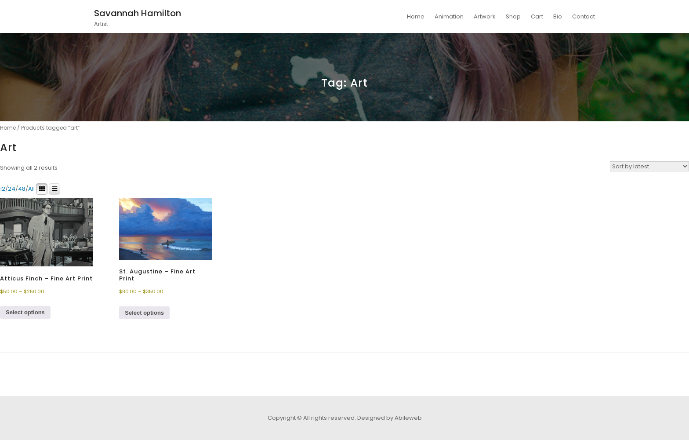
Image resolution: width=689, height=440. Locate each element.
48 (21, 189)
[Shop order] (649, 166)
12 (2, 189)
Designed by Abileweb (389, 418)
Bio (557, 16)
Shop (513, 16)
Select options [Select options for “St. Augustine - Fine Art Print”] (144, 312)
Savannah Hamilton (137, 13)
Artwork (485, 16)
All (31, 189)
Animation (449, 16)
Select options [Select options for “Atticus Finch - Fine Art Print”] (25, 312)
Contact (583, 16)
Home (415, 16)
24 (11, 189)
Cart (537, 16)
